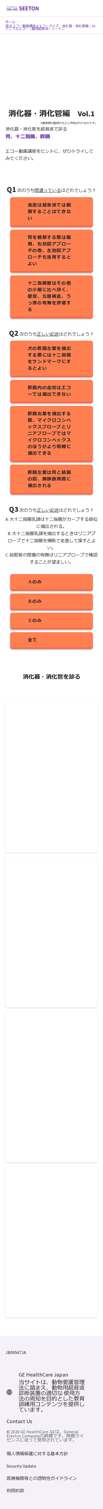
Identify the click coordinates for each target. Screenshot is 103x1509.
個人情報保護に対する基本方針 (37, 1454)
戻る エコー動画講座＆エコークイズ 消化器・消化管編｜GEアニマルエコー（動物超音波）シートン (50, 27)
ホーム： (12, 22)
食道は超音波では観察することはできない (49, 211)
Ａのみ (35, 581)
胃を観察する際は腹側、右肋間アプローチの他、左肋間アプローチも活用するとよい (49, 250)
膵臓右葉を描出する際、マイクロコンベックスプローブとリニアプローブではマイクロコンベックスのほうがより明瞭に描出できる (49, 433)
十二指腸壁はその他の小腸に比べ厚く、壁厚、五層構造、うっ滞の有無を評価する (49, 296)
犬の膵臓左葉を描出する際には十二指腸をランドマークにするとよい (49, 358)
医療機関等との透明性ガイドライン (42, 1478)
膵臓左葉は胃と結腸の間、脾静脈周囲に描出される (49, 479)
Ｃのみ (35, 620)
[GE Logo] (22, 7)
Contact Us (19, 1421)
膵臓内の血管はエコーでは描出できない (49, 391)
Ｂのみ (35, 601)
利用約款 (15, 1491)
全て (32, 640)
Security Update (21, 1466)
